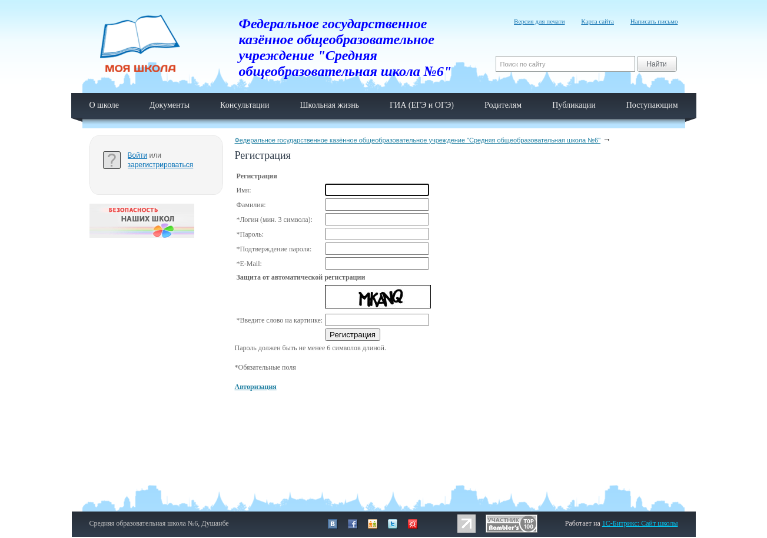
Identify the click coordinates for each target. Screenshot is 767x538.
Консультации (244, 105)
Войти (138, 155)
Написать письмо (654, 21)
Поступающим (652, 105)
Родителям (503, 105)
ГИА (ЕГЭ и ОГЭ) (422, 105)
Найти (656, 64)
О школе (104, 105)
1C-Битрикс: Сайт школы (640, 523)
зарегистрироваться (161, 165)
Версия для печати (539, 21)
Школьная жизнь (329, 105)
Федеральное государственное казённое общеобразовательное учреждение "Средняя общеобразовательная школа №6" (418, 140)
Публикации (573, 105)
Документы (170, 105)
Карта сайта (597, 21)
